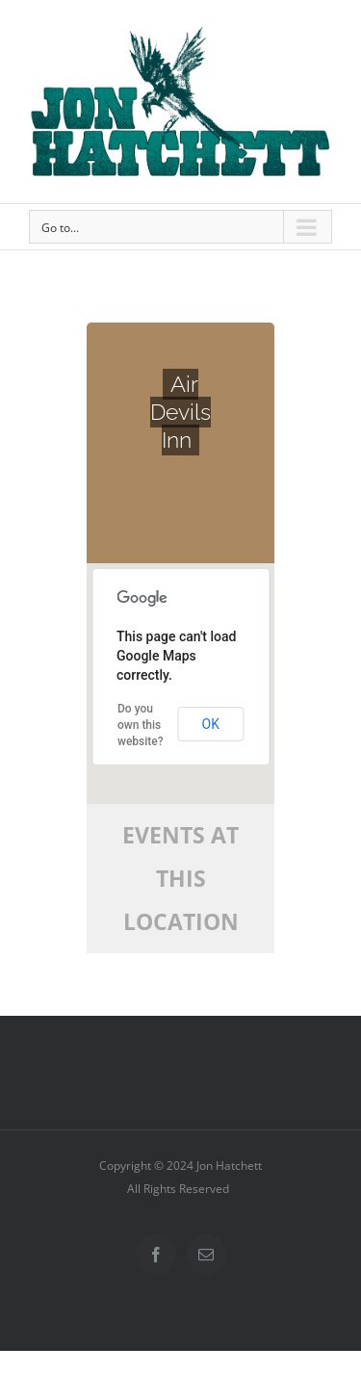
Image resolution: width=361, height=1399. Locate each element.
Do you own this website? (140, 725)
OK (210, 724)
